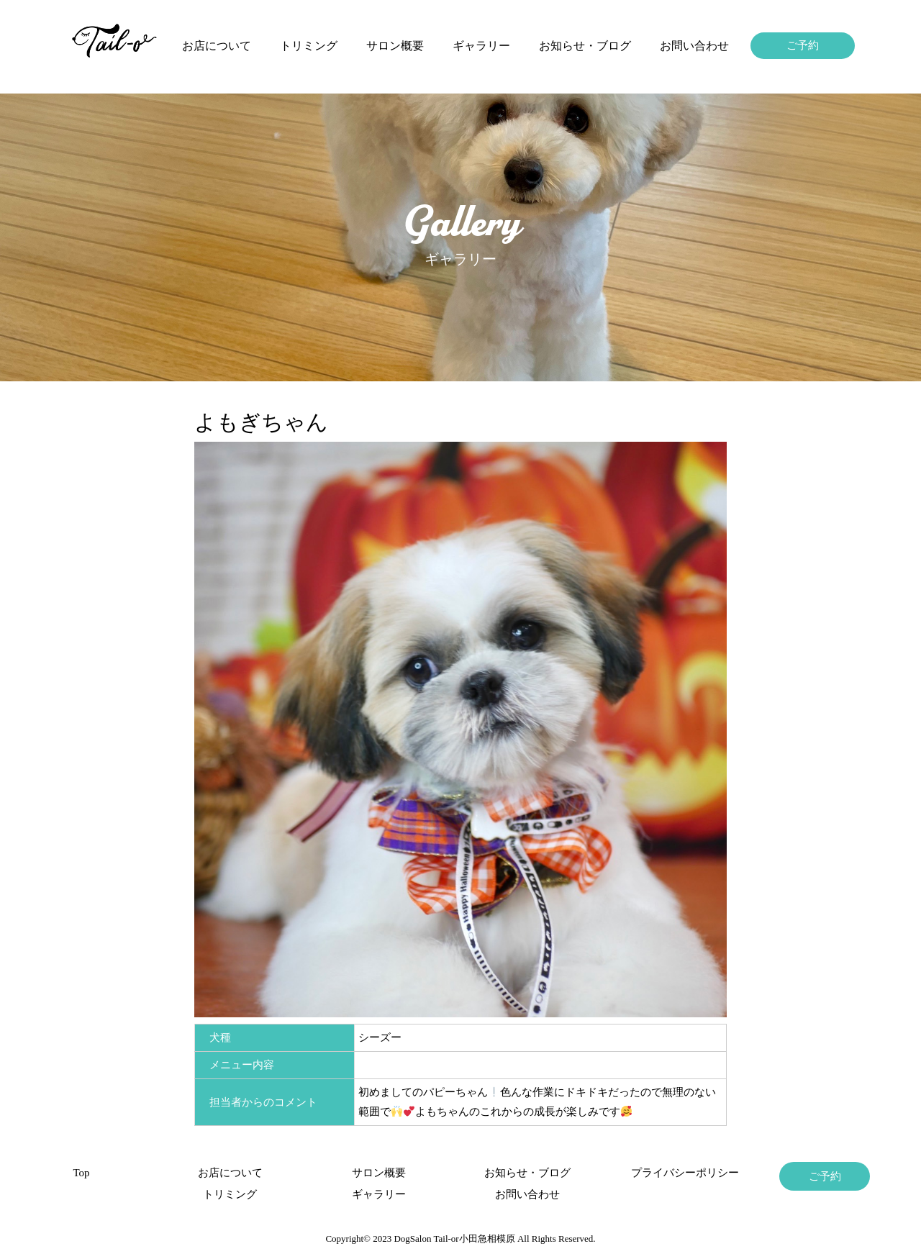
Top (81, 1172)
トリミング (308, 46)
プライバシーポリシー (676, 1172)
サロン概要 (395, 46)
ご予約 (802, 45)
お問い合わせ (694, 46)
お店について (216, 46)
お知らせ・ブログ (585, 46)
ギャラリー (481, 46)
